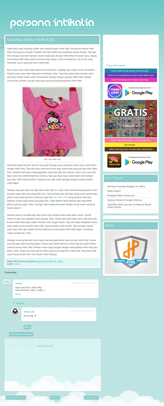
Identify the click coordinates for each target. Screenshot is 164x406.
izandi (18, 283)
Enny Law (29, 311)
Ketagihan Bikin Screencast (121, 195)
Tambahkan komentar (21, 334)
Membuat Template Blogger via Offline (126, 186)
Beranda (55, 397)
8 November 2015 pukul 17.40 (84, 283)
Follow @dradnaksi (115, 65)
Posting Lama (91, 397)
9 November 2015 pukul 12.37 (82, 311)
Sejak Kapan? (114, 191)
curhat (17, 264)
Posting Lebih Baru (15, 397)
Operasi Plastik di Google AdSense (124, 200)
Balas (18, 294)
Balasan (20, 303)
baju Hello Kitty (60, 197)
